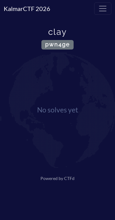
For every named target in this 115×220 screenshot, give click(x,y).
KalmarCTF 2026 (27, 8)
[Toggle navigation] (102, 8)
